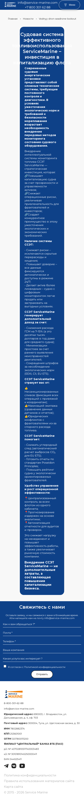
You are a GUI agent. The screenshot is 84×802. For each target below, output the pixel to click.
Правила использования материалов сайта (39, 781)
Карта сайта (13, 787)
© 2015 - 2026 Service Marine (26, 792)
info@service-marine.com (38, 2)
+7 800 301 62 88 (37, 7)
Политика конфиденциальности (30, 775)
